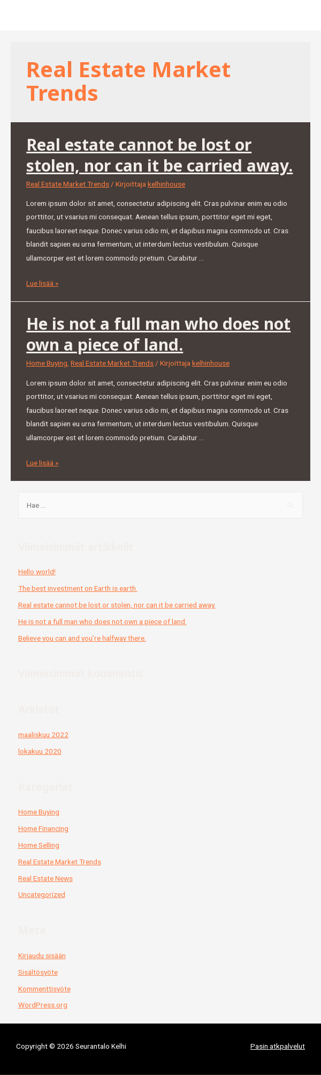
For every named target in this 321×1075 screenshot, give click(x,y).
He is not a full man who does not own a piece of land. (158, 334)
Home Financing (43, 828)
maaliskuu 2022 (43, 734)
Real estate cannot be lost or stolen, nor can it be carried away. (159, 155)
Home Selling (38, 845)
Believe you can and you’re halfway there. (82, 638)
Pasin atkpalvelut (277, 1046)
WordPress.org (42, 1004)
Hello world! (37, 571)
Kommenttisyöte (44, 988)
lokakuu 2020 (40, 751)
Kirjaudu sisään (42, 955)
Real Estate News (45, 878)
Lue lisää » (42, 283)
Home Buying (46, 363)
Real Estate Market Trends (67, 184)
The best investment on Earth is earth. (77, 588)
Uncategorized (41, 894)
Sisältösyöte (38, 972)
